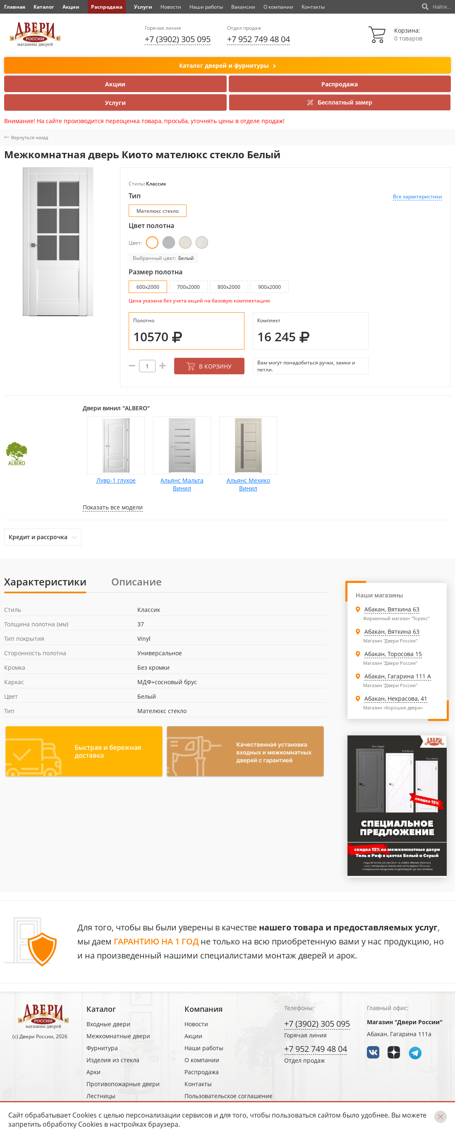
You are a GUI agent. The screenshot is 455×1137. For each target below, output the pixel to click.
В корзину (209, 366)
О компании (278, 6)
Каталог (44, 6)
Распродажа (106, 6)
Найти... (436, 7)
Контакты (313, 6)
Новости (170, 6)
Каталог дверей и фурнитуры (227, 66)
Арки (93, 1072)
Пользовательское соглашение (228, 1096)
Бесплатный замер (339, 102)
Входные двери (108, 1024)
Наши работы (206, 6)
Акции (70, 6)
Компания (203, 1009)
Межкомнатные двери (118, 1036)
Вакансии (243, 6)
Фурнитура (102, 1048)
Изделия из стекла (112, 1060)
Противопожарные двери (123, 1084)
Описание (136, 581)
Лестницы (100, 1096)
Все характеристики (417, 196)
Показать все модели (113, 507)
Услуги (143, 6)
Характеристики (45, 581)
